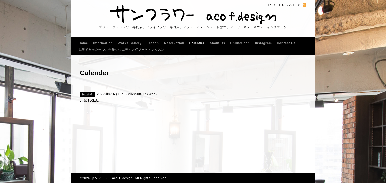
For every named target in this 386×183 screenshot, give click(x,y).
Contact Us (286, 43)
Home (83, 43)
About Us (217, 43)
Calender (196, 43)
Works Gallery (129, 43)
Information (103, 43)
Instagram (263, 43)
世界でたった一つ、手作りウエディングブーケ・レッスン (122, 49)
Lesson (153, 43)
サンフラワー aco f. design (112, 178)
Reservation (174, 43)
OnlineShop (240, 43)
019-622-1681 (288, 5)
